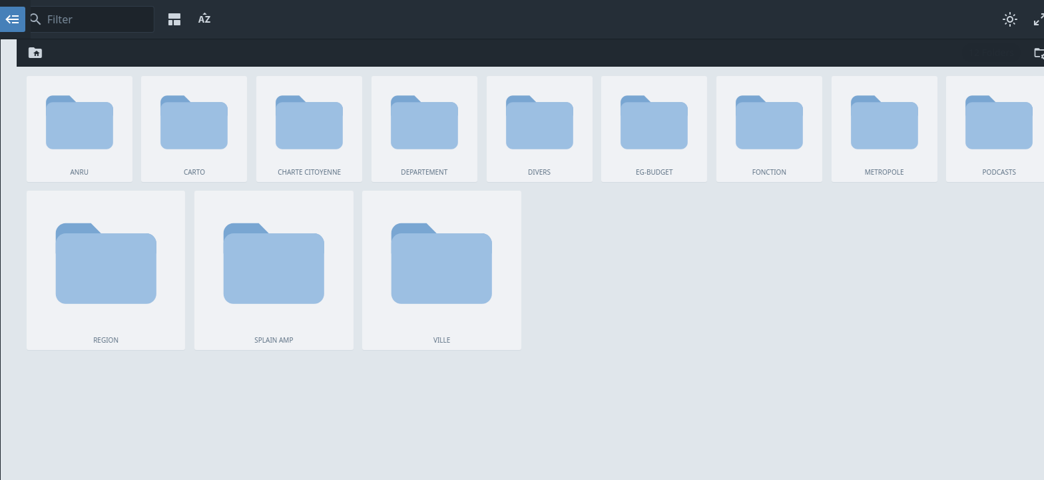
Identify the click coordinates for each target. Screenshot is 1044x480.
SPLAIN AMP (115, 218)
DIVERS (115, 122)
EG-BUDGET (115, 138)
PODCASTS (115, 186)
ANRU (115, 58)
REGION (115, 202)
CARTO (115, 74)
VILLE (115, 234)
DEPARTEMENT (115, 106)
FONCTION (115, 154)
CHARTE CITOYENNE (115, 90)
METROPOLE (115, 170)
